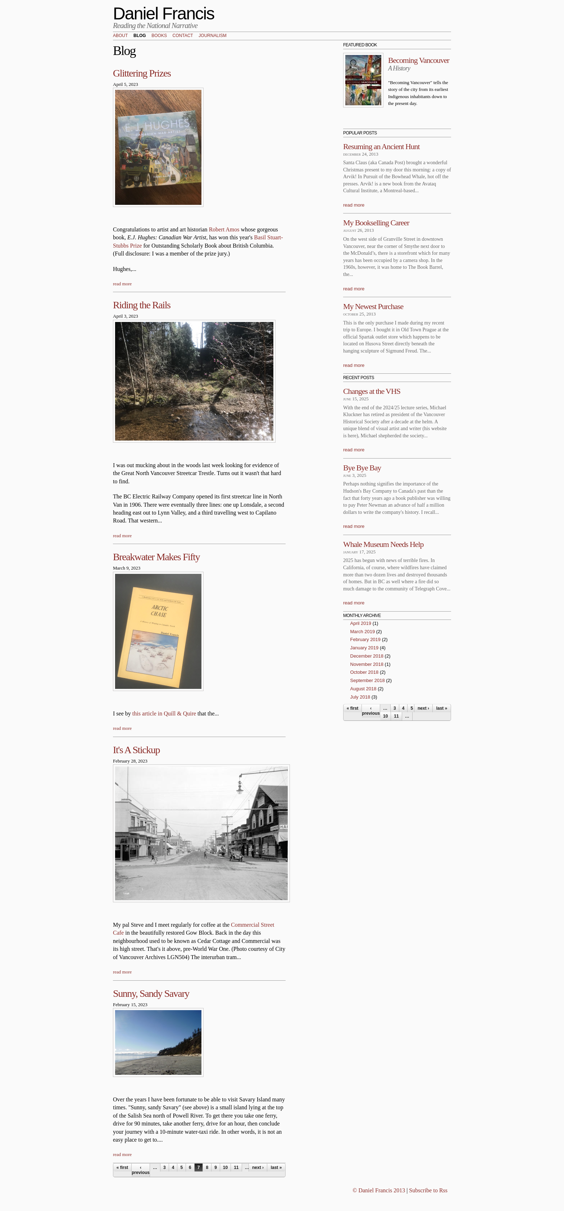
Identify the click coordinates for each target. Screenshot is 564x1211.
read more (122, 283)
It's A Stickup (136, 749)
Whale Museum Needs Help (383, 544)
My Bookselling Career (376, 222)
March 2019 (362, 631)
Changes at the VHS (371, 391)
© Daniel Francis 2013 (378, 1190)
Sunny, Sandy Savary (151, 993)
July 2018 (360, 697)
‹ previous (141, 1170)
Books (159, 35)
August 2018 (363, 688)
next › (258, 1167)
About (120, 35)
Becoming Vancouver (418, 60)
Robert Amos (224, 229)
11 (236, 1167)
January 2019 (364, 647)
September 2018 (367, 680)
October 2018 (364, 672)
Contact (183, 35)
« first (122, 1167)
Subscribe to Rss (428, 1190)
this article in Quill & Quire (164, 713)
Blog (139, 35)
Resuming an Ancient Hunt (381, 146)
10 (225, 1167)
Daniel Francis (163, 13)
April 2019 (361, 623)
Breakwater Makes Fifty (156, 556)
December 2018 (367, 656)
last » (276, 1167)
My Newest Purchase (373, 306)
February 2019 (365, 639)
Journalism (212, 35)
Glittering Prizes (142, 73)
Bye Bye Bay (362, 467)
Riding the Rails (141, 304)
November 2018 (367, 664)
